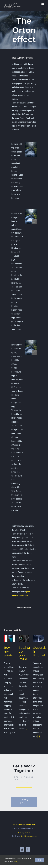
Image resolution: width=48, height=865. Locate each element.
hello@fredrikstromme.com (24, 825)
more (15, 861)
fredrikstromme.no (28, 836)
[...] (5, 736)
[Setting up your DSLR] (24, 638)
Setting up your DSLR (24, 653)
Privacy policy (24, 832)
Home (18, 607)
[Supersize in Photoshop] (38, 638)
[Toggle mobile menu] (42, 4)
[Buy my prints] (9, 638)
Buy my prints (8, 651)
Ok (39, 860)
